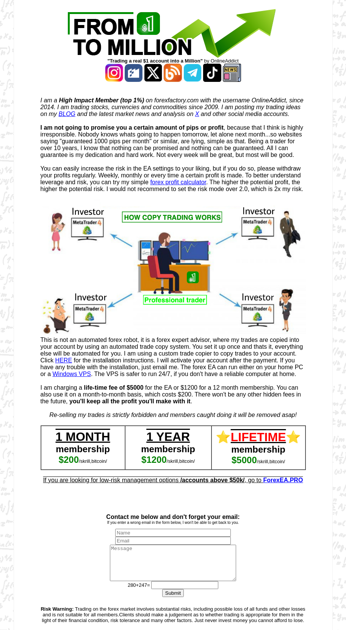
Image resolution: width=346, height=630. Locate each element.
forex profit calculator (178, 182)
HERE (63, 360)
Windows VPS (72, 374)
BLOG (67, 114)
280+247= (139, 592)
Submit (173, 600)
